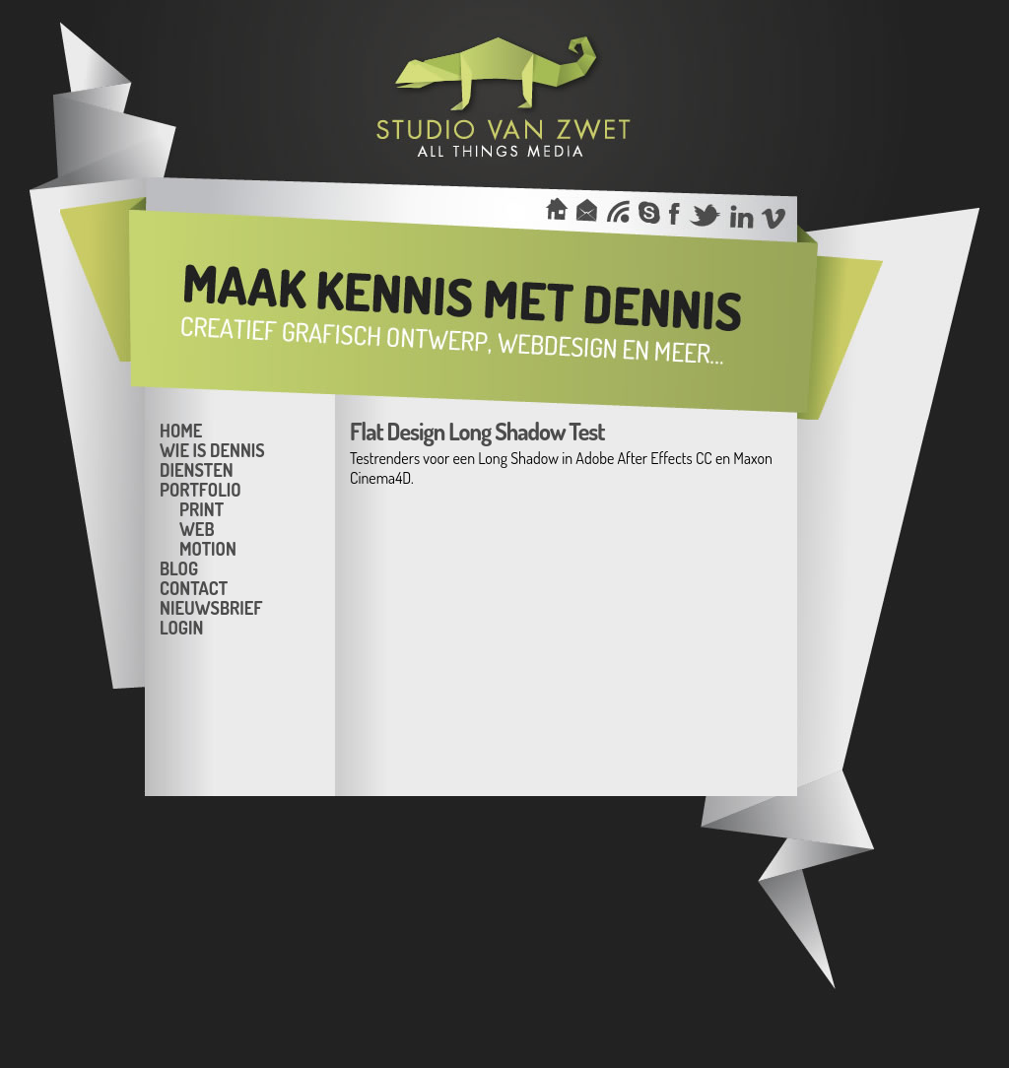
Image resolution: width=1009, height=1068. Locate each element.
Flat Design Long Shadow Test (477, 431)
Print (201, 508)
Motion (207, 548)
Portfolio (200, 489)
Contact (194, 587)
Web (197, 528)
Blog (179, 567)
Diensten (197, 469)
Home (181, 429)
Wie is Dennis (212, 449)
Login (181, 626)
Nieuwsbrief (211, 607)
